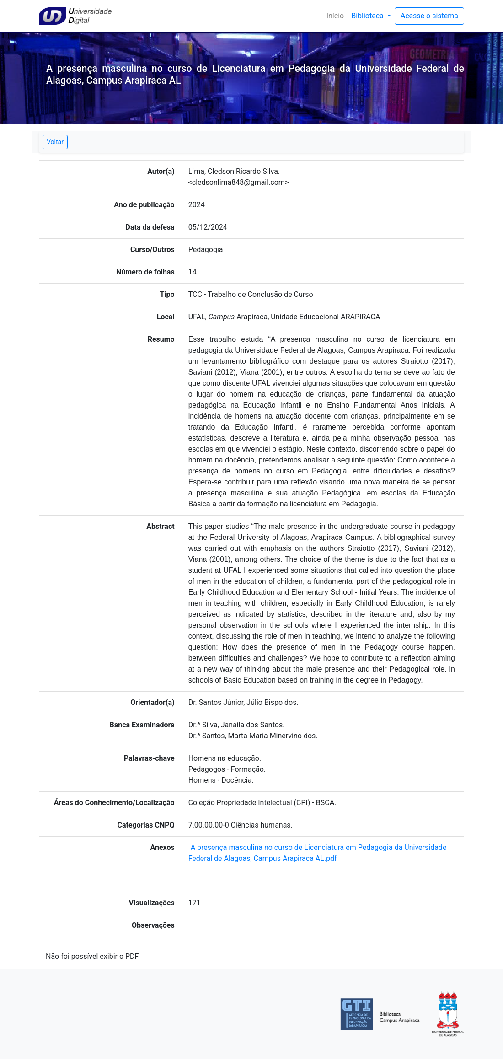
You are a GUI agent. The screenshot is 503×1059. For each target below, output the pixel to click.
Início (337, 15)
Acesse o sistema (429, 15)
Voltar (55, 141)
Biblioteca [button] (368, 15)
